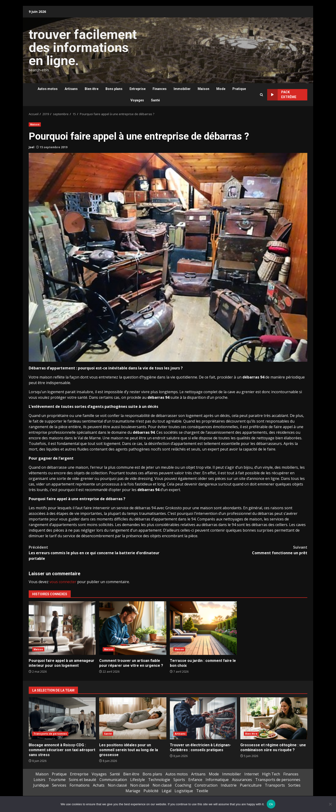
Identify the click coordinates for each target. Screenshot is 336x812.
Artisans (71, 89)
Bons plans (113, 89)
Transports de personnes (50, 733)
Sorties (294, 785)
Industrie (229, 785)
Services (59, 785)
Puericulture (251, 785)
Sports (179, 779)
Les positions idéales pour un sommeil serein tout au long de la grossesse (132, 718)
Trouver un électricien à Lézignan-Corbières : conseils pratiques (203, 718)
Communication (113, 779)
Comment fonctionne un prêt (237, 549)
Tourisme (57, 779)
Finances (160, 89)
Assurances (242, 779)
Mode (220, 89)
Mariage (133, 790)
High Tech (271, 774)
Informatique (217, 779)
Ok (271, 804)
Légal (166, 790)
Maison (203, 89)
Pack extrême (281, 94)
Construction (206, 785)
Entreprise (138, 89)
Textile (202, 790)
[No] (330, 804)
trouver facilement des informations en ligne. (83, 47)
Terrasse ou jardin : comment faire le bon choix (203, 628)
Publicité (151, 790)
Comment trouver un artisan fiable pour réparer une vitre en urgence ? (132, 628)
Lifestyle (137, 779)
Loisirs (39, 779)
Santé (155, 100)
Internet (251, 774)
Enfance (195, 779)
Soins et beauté (82, 779)
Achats (99, 785)
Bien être (91, 89)
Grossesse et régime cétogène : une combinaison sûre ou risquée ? (273, 718)
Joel (31, 147)
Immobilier (182, 89)
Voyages (137, 100)
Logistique (184, 790)
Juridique (41, 785)
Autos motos (48, 89)
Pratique (239, 89)
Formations (80, 785)
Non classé (117, 785)
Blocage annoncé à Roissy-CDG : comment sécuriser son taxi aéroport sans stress (62, 718)
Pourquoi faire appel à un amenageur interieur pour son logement (62, 628)
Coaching (183, 785)
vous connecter (62, 581)
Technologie (159, 779)
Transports (275, 785)
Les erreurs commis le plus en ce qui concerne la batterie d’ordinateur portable (98, 552)
